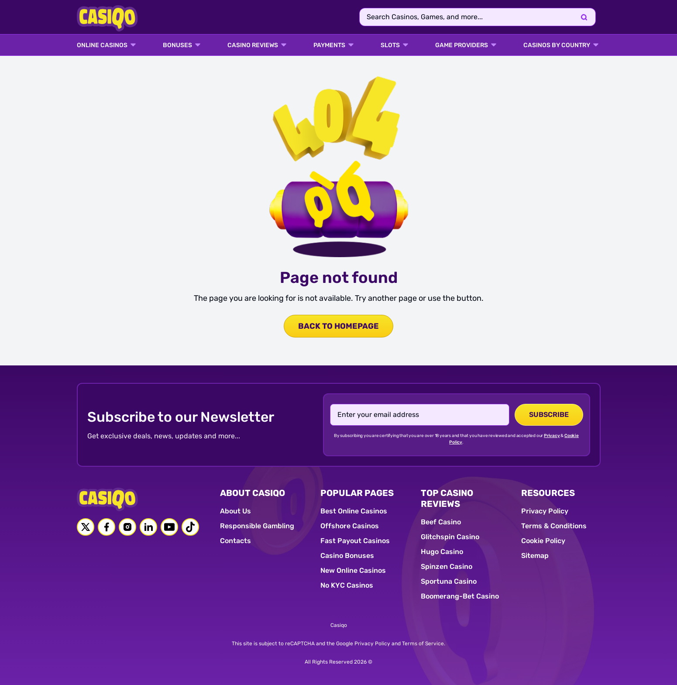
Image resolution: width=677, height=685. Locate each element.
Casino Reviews (252, 45)
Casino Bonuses (347, 555)
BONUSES (177, 45)
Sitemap (535, 555)
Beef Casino (441, 522)
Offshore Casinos (349, 526)
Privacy (552, 435)
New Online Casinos (353, 570)
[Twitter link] (85, 527)
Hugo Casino (442, 551)
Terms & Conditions (554, 526)
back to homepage (338, 326)
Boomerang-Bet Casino (460, 596)
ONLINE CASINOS (102, 45)
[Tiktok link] (190, 527)
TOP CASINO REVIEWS (447, 498)
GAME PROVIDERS (461, 45)
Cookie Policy (543, 541)
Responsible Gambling (257, 526)
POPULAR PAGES (357, 493)
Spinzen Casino (446, 566)
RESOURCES (548, 493)
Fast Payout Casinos (355, 541)
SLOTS (390, 45)
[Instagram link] (127, 527)
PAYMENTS (329, 45)
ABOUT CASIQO (252, 493)
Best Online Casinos (353, 511)
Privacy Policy (544, 511)
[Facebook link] (106, 527)
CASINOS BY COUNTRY (556, 45)
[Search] (584, 17)
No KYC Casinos (346, 585)
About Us (235, 511)
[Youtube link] (169, 527)
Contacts (235, 541)
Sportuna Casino (449, 581)
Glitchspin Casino (450, 537)
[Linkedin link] (148, 527)
